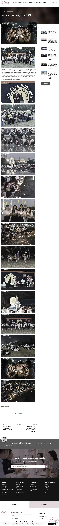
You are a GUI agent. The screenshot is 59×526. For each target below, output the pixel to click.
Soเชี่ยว (46, 492)
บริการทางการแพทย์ (33, 486)
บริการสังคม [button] (30, 2)
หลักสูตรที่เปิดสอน (4, 484)
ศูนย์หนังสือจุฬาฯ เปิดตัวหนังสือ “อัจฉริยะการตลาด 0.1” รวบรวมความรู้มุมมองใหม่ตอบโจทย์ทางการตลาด (52, 33)
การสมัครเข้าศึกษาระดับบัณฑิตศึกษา (6, 491)
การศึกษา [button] (19, 2)
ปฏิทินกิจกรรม (47, 486)
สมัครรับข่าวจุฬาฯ (15, 505)
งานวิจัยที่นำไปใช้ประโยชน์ (19, 486)
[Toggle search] (56, 2)
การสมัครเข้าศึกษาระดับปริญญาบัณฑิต (7, 489)
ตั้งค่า (44, 524)
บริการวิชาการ (32, 484)
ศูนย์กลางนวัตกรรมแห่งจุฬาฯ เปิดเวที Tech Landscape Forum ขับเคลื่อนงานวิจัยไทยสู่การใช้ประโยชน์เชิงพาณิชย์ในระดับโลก (52, 57)
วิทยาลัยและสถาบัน (4, 494)
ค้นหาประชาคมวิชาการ (19, 489)
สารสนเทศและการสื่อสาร (33, 489)
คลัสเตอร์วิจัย (18, 484)
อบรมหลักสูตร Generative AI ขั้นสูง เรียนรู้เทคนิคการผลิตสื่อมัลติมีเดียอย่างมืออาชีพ (52, 49)
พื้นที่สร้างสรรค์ (32, 491)
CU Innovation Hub (19, 494)
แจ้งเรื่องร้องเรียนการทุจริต (43, 516)
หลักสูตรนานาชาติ (3, 486)
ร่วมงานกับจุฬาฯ (43, 2)
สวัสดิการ (30, 470)
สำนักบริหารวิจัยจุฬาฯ (19, 495)
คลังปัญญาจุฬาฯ (18, 487)
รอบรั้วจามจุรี (46, 489)
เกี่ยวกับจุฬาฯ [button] (15, 2)
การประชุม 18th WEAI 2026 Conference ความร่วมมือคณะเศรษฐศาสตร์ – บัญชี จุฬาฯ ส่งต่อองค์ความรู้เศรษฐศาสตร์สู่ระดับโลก (52, 41)
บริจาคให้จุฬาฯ (44, 505)
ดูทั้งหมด (56, 28)
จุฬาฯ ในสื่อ (46, 487)
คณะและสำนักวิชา (4, 492)
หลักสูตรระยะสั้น (3, 487)
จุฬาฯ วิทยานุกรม (18, 491)
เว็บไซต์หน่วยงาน (35, 470)
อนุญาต (54, 524)
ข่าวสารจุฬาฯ (3, 11)
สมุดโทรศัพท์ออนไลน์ (42, 513)
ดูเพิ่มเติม (46, 83)
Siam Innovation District (19, 492)
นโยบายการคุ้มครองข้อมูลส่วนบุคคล (19, 524)
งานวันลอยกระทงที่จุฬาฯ (5, 406)
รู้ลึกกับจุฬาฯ (46, 491)
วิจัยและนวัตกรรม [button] (25, 2)
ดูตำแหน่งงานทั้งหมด (25, 470)
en (53, 2)
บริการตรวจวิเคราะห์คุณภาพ (34, 487)
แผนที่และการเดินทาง (42, 515)
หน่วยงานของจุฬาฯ (41, 511)
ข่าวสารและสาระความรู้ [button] (37, 2)
